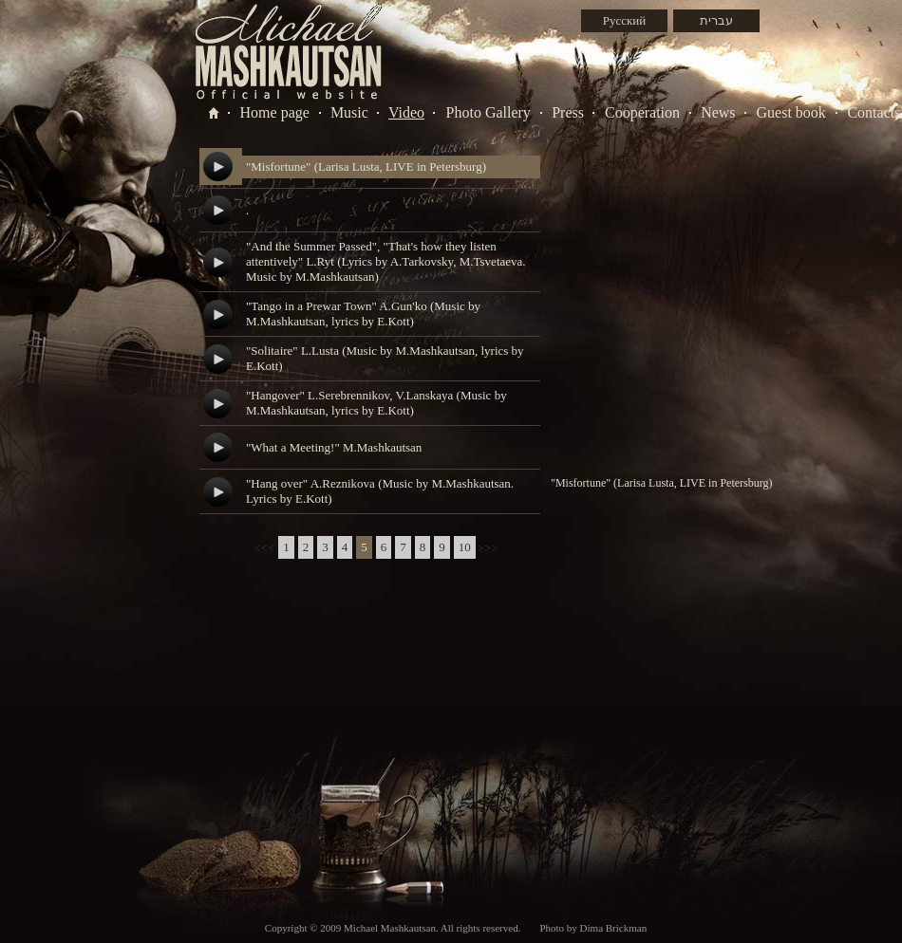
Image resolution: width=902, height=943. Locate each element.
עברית (716, 20)
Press (568, 112)
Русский (625, 20)
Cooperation (642, 112)
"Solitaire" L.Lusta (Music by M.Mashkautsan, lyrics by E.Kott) (385, 358)
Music (349, 112)
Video (406, 112)
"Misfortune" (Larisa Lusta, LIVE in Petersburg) (366, 166)
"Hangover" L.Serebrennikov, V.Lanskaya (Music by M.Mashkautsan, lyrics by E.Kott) (376, 402)
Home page (275, 112)
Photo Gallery (488, 112)
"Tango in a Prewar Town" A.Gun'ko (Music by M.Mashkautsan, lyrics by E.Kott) (363, 313)
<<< (264, 548)
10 (465, 547)
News (718, 112)
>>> (488, 548)
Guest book (791, 112)
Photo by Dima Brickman (593, 928)
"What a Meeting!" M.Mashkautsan (334, 447)
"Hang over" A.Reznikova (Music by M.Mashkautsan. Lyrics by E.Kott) (380, 491)
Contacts (873, 112)
